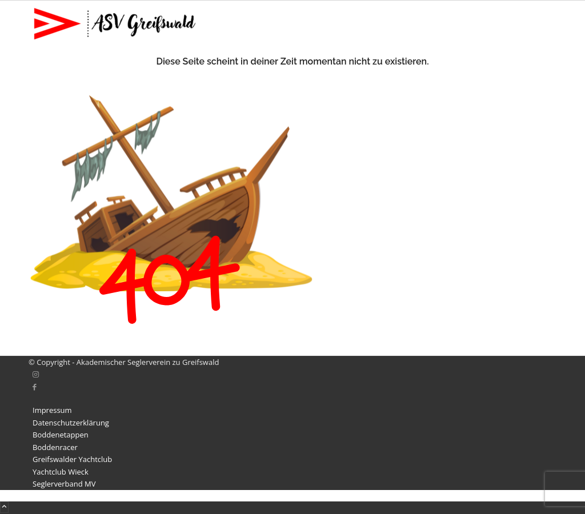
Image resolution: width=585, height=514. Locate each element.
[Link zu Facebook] (35, 387)
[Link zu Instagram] (36, 374)
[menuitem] (294, 410)
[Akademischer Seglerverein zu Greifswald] (114, 44)
